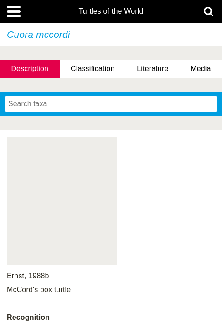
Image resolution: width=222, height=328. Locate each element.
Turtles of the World (111, 11)
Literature (152, 68)
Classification (93, 68)
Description (29, 68)
